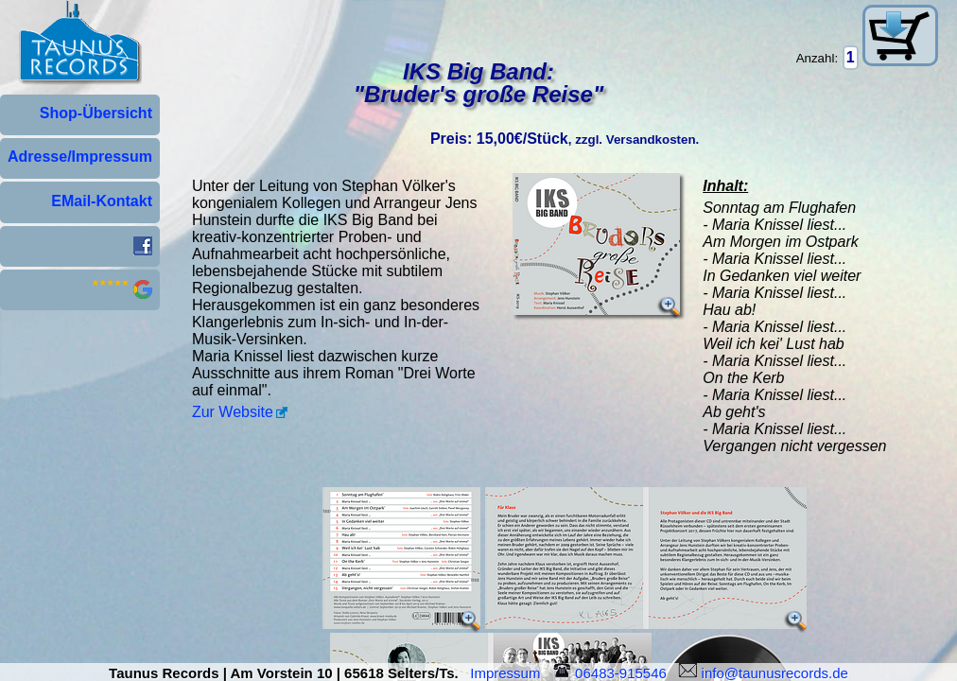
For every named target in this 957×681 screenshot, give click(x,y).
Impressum (509, 673)
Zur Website (232, 412)
